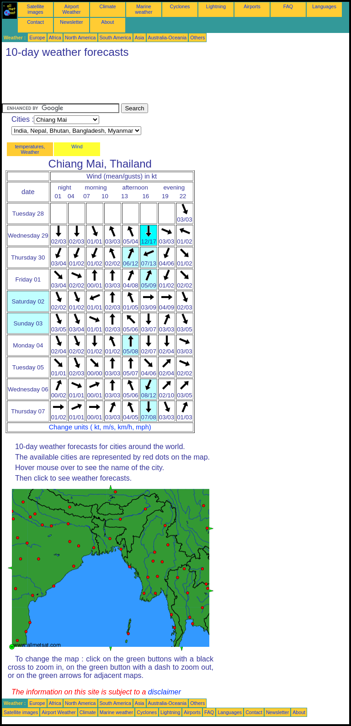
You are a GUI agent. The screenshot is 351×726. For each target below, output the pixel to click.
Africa (55, 37)
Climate (107, 6)
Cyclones (180, 6)
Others (197, 37)
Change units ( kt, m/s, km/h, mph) (100, 427)
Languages (324, 6)
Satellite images (35, 9)
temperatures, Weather (30, 149)
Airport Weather (71, 9)
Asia (139, 37)
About (107, 22)
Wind (76, 146)
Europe (37, 37)
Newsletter (71, 22)
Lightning (216, 6)
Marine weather (144, 9)
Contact (35, 22)
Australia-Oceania (167, 37)
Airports (252, 6)
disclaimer (164, 692)
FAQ (288, 6)
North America (80, 37)
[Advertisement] (168, 82)
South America (115, 37)
